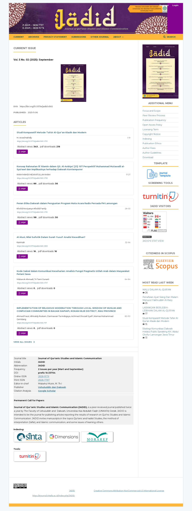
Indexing (147, 138)
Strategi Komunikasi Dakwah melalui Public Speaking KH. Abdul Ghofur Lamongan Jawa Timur (160, 331)
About (117, 37)
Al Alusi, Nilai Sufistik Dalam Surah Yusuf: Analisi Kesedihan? (51, 237)
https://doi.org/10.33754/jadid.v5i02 (36, 106)
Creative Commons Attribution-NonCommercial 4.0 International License (129, 491)
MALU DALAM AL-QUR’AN (156, 289)
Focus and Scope (151, 111)
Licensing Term (150, 129)
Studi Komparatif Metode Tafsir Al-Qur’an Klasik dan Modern (51, 132)
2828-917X (43, 376)
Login (175, 5)
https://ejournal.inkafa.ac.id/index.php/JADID (53, 495)
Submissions (78, 37)
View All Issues (23, 342)
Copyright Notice (151, 134)
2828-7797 (44, 380)
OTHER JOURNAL (100, 37)
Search (171, 37)
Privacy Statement (55, 37)
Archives (33, 37)
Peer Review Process (153, 115)
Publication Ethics (151, 143)
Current (19, 37)
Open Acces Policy (152, 124)
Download (147, 157)
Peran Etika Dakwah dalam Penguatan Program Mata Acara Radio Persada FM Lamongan (67, 203)
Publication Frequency (154, 120)
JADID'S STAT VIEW (153, 241)
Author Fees (148, 148)
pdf (23, 152)
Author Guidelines (151, 152)
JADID (72, 491)
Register (164, 5)
